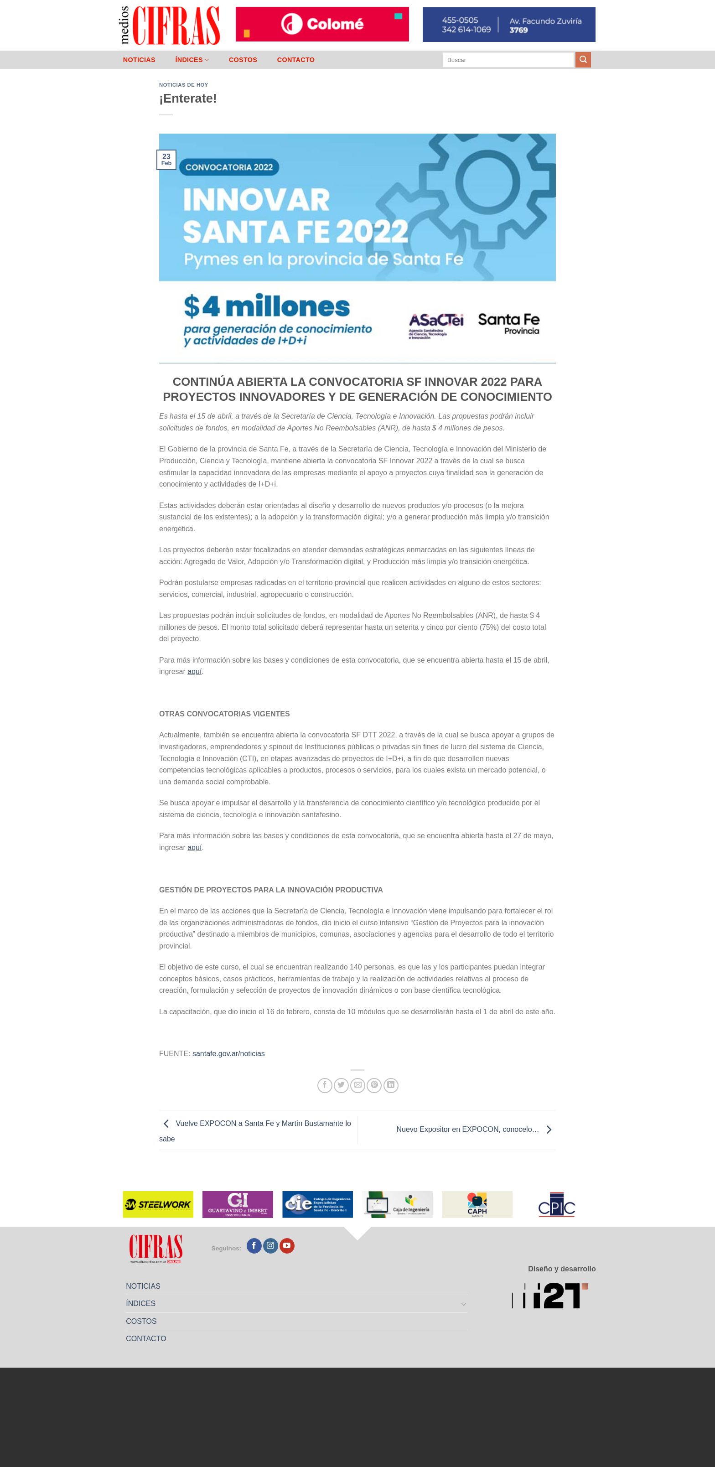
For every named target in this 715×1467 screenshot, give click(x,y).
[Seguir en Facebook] (254, 1246)
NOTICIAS (139, 59)
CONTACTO (296, 59)
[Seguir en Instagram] (270, 1246)
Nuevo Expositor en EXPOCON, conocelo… (476, 1129)
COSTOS (243, 59)
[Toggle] (464, 1303)
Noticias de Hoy (183, 85)
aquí (194, 671)
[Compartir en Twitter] (341, 1085)
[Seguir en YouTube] (287, 1246)
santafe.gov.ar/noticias (228, 1053)
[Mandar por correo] (357, 1085)
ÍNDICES (192, 60)
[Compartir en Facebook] (324, 1085)
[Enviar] (583, 59)
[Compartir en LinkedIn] (391, 1085)
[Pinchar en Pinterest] (374, 1085)
